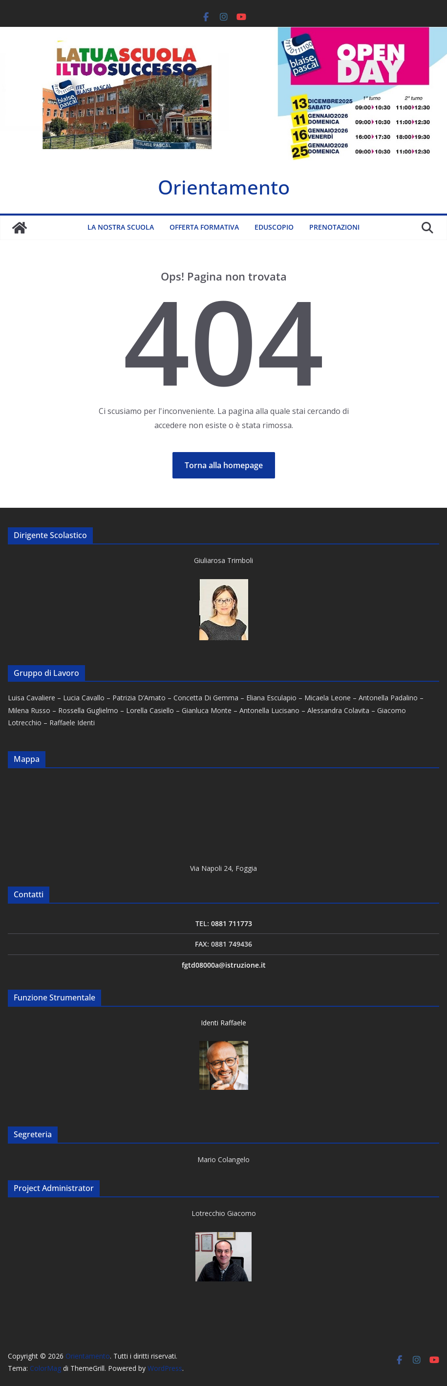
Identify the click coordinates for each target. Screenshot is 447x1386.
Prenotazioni (334, 227)
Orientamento (224, 186)
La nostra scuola (120, 227)
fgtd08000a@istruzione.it (224, 965)
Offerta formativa (204, 227)
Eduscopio (274, 227)
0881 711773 (231, 923)
